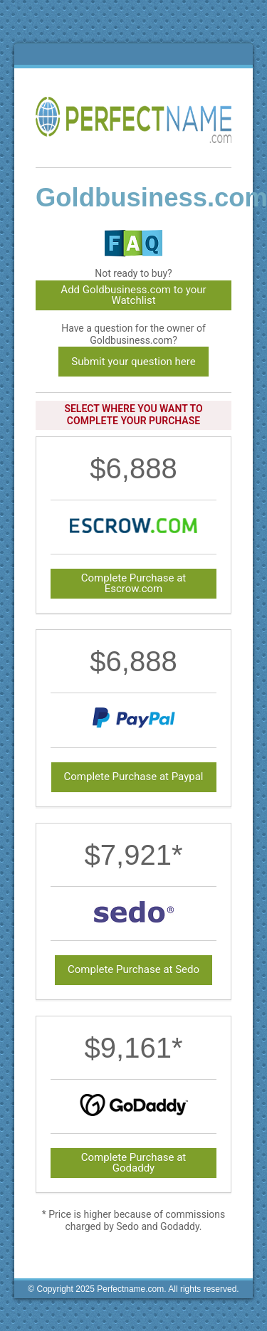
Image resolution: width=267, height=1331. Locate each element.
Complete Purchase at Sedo (133, 969)
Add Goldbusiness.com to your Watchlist (133, 295)
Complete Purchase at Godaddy (134, 1162)
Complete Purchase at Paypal (134, 776)
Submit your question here (133, 361)
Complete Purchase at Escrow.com (134, 583)
